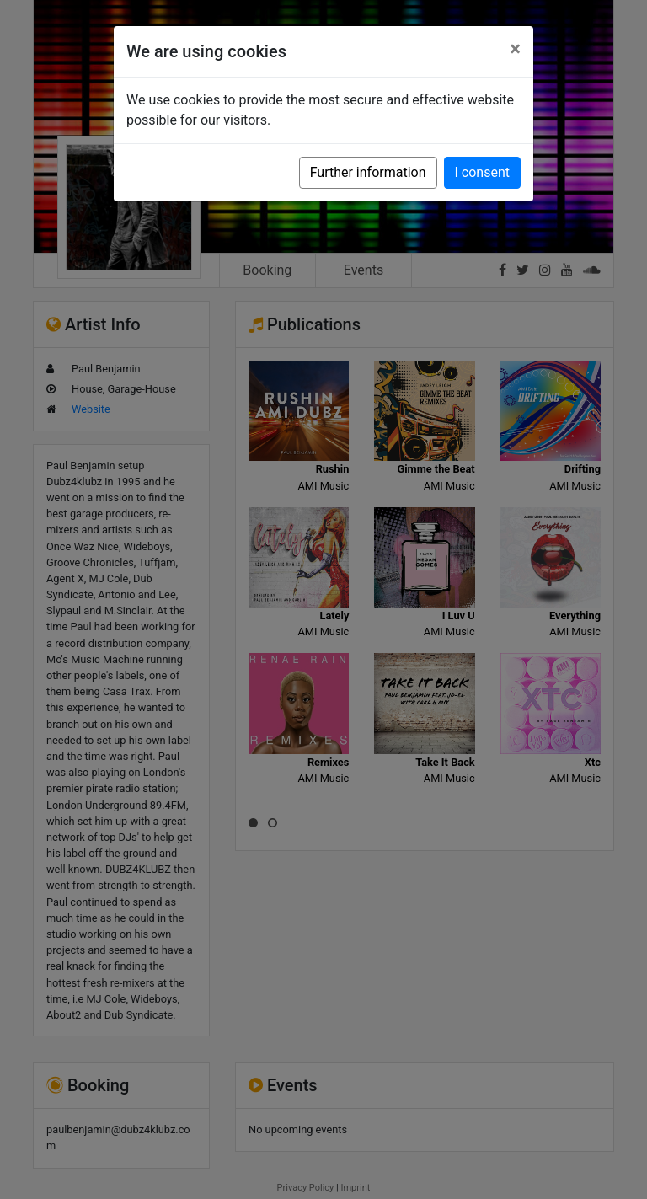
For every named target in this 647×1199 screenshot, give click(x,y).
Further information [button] (368, 172)
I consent (482, 172)
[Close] (515, 49)
